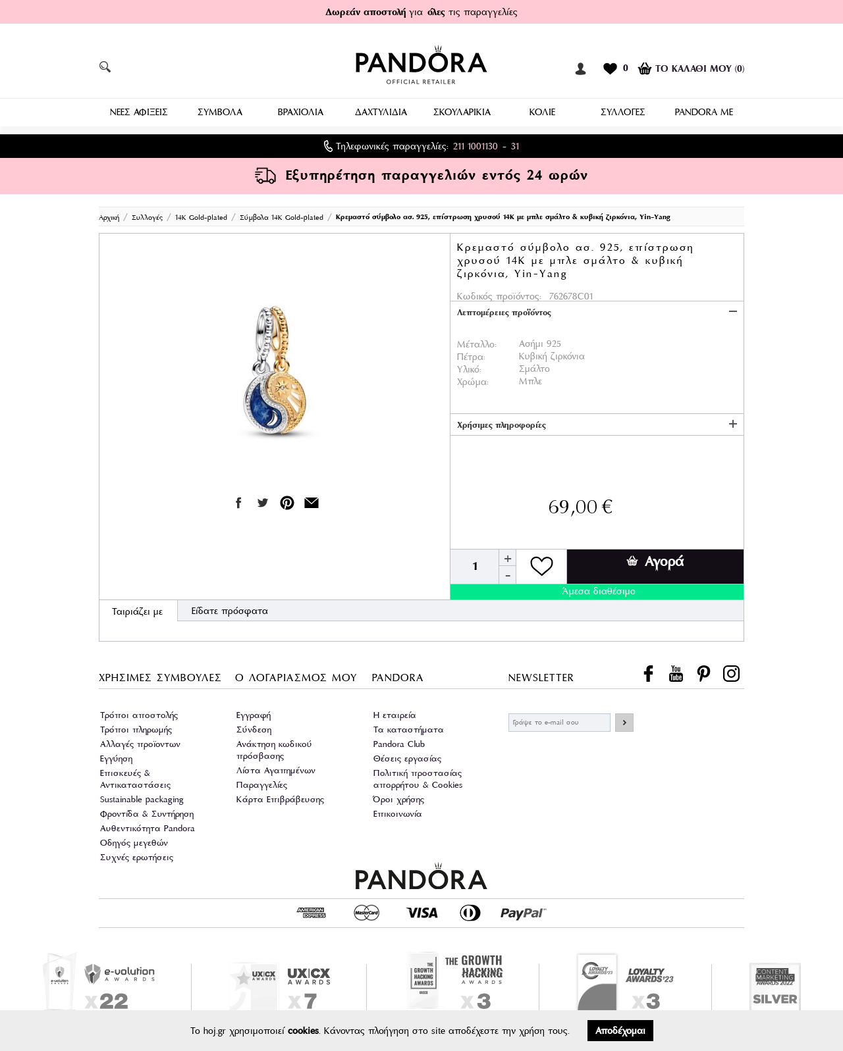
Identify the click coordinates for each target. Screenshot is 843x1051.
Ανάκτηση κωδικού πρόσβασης (274, 748)
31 (515, 145)
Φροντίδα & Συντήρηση (147, 812)
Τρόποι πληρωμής (136, 728)
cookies (303, 1031)
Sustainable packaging (142, 798)
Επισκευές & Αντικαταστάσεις (135, 777)
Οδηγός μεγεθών (134, 841)
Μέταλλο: (477, 343)
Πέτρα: (471, 355)
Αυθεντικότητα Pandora (147, 827)
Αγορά (655, 560)
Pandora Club (399, 742)
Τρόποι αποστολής (139, 713)
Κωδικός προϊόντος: (499, 295)
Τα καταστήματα (408, 728)
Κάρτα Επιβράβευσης (280, 798)
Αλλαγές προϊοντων (140, 742)
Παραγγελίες (261, 783)
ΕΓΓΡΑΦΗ (624, 721)
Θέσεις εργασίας (407, 757)
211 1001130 (475, 145)
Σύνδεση (253, 728)
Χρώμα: (473, 380)
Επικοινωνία (397, 812)
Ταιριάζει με (137, 610)
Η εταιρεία (394, 713)
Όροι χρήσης (398, 798)
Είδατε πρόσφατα (230, 609)
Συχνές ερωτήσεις (136, 855)
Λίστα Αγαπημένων (275, 769)
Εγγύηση (116, 757)
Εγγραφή (253, 713)
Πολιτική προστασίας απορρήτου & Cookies (417, 777)
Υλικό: (469, 368)
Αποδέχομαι (620, 1031)
